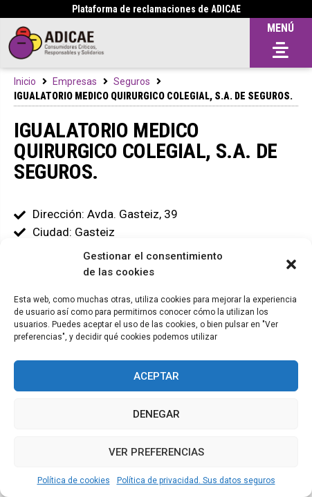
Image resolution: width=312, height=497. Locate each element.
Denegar (156, 414)
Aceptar (156, 376)
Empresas (75, 81)
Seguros (131, 81)
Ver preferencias (156, 452)
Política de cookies (73, 480)
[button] (291, 264)
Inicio (25, 81)
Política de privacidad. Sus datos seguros (196, 480)
